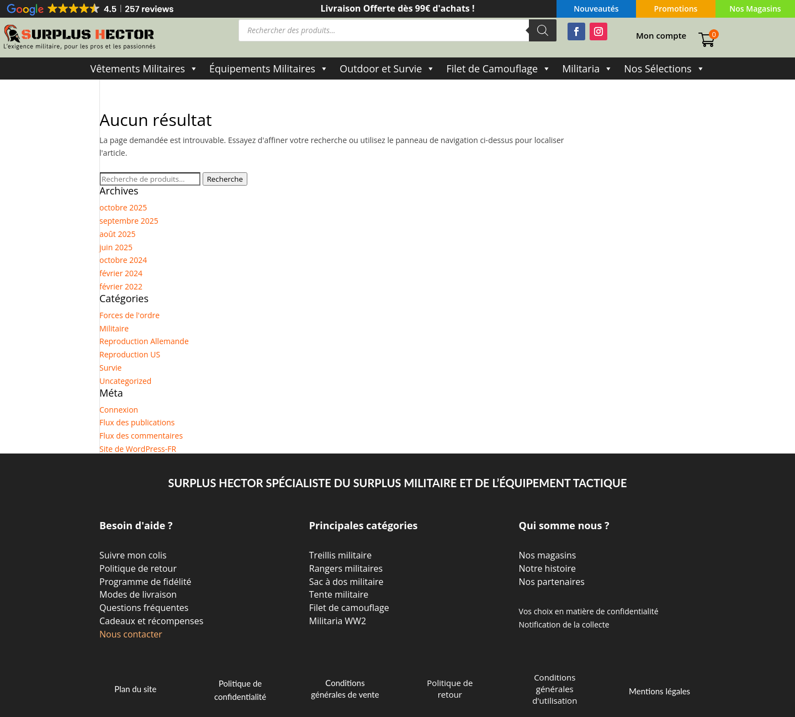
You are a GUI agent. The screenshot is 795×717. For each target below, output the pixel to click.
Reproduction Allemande (144, 341)
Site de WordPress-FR (137, 449)
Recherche (225, 179)
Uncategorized (125, 381)
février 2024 (120, 273)
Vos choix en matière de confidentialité (589, 611)
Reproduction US (129, 354)
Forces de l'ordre (129, 315)
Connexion (118, 409)
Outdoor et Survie (387, 68)
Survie (110, 367)
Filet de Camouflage (498, 68)
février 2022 (120, 286)
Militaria (587, 68)
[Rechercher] (542, 30)
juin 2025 (115, 247)
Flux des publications (137, 422)
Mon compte (661, 36)
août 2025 (117, 234)
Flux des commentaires (141, 435)
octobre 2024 (123, 260)
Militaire (114, 328)
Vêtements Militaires (144, 68)
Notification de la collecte (564, 624)
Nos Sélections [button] (664, 68)
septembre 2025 (128, 220)
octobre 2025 (123, 207)
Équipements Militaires (268, 68)
